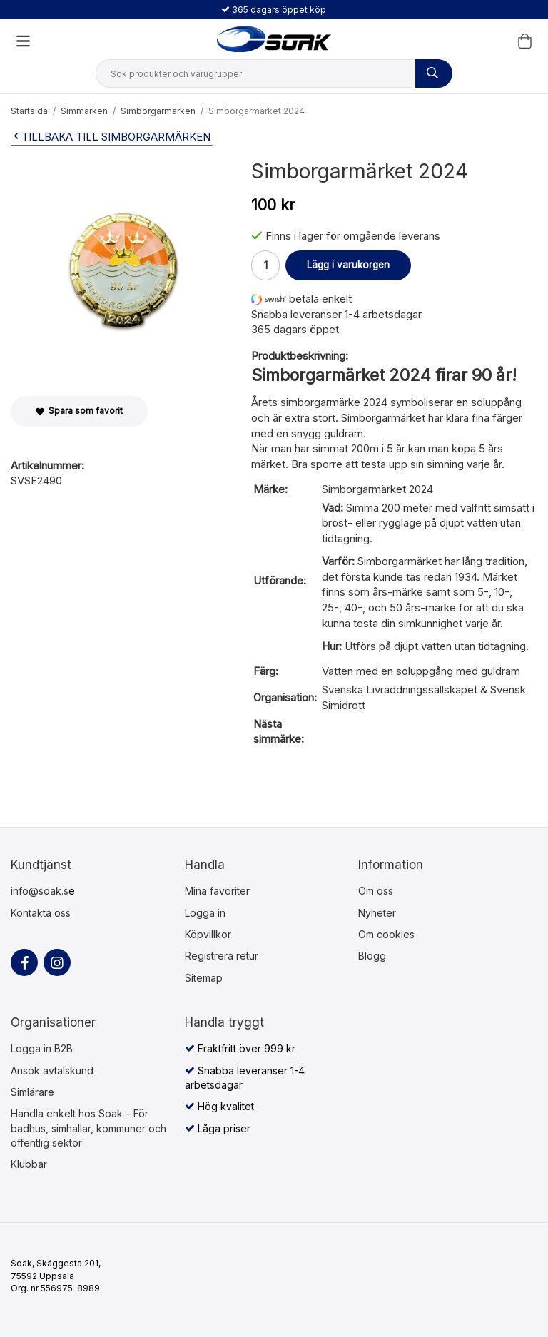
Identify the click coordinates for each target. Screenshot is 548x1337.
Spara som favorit (79, 410)
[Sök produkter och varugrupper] (433, 73)
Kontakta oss (41, 913)
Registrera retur (221, 956)
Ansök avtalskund (52, 1070)
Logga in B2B (42, 1048)
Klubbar (29, 1164)
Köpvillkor (208, 934)
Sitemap (204, 978)
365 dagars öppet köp (273, 9)
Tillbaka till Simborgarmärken (110, 136)
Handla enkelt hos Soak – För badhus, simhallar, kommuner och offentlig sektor (88, 1128)
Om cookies (386, 934)
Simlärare (32, 1092)
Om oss (375, 891)
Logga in (205, 913)
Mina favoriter (217, 891)
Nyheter (377, 913)
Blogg (372, 956)
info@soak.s (39, 891)
